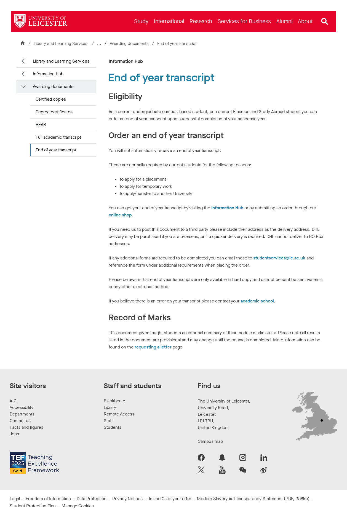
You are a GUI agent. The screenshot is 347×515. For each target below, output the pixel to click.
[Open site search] (324, 21)
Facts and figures (26, 427)
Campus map (210, 441)
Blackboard (114, 401)
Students (112, 427)
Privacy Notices (127, 498)
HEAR (41, 124)
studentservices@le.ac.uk (279, 258)
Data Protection (91, 498)
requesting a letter (153, 347)
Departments (22, 414)
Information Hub (48, 74)
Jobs (14, 434)
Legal (15, 498)
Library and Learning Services (61, 43)
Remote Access (119, 414)
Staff (108, 420)
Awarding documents (130, 43)
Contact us (20, 420)
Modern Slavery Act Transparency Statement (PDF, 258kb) (253, 498)
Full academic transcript (58, 137)
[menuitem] (141, 21)
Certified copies (51, 99)
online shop (120, 215)
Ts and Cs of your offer (169, 498)
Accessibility (21, 407)
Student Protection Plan (33, 506)
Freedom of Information (48, 498)
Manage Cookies (78, 506)
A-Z (13, 401)
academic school (257, 301)
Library (110, 407)
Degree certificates (54, 112)
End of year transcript (56, 150)
